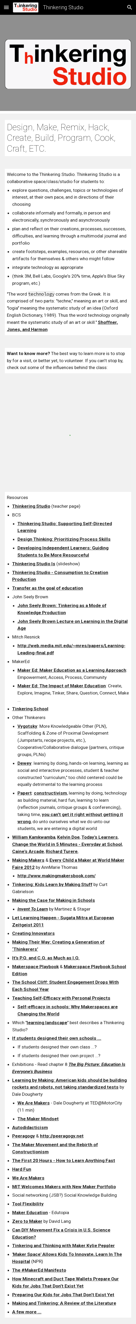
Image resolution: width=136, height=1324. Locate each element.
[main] (68, 138)
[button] (6, 7)
